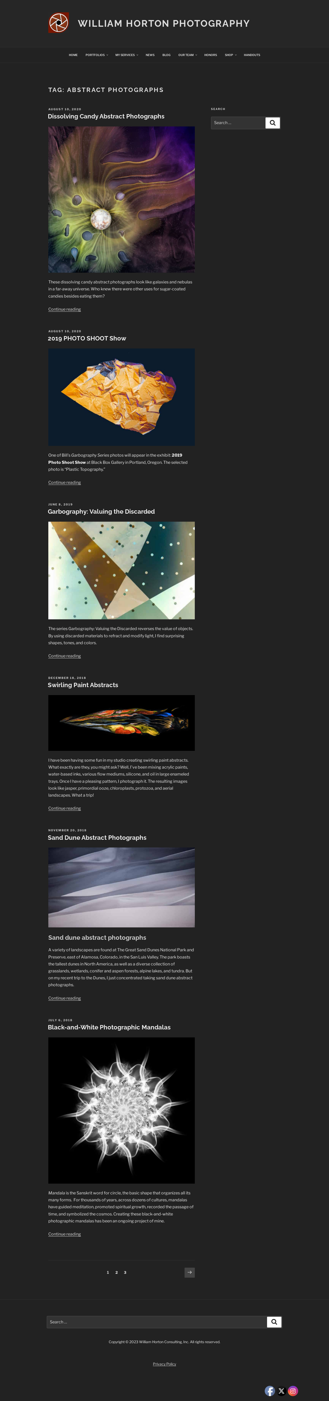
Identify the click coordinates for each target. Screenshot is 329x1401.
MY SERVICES (127, 55)
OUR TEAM (188, 55)
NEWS (150, 55)
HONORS (210, 55)
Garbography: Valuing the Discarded (101, 511)
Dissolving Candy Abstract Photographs (106, 116)
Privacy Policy (164, 1364)
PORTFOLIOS (97, 55)
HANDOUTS (252, 55)
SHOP (231, 55)
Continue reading (64, 309)
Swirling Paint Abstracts (83, 685)
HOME (73, 55)
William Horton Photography (164, 23)
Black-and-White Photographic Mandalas (109, 1027)
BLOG (166, 55)
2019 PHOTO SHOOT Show (87, 338)
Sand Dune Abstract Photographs (97, 837)
